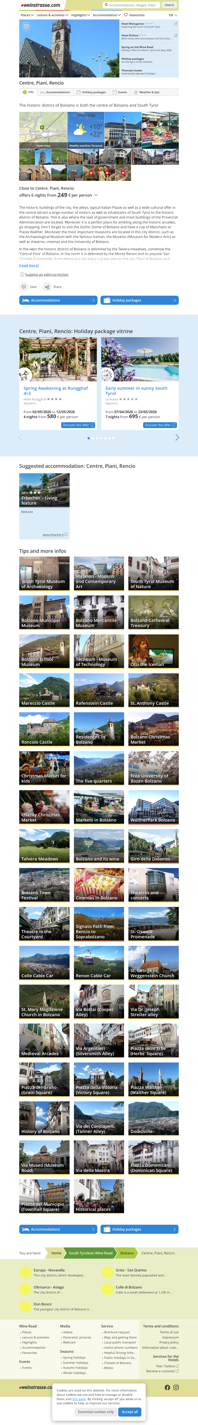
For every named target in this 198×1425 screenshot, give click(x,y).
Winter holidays (74, 1373)
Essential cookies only (96, 1411)
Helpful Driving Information (121, 1353)
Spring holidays (74, 1357)
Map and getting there (120, 1337)
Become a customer (162, 1371)
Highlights (78, 15)
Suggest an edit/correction (44, 274)
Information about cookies (160, 1347)
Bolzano (27, 512)
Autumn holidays (75, 1368)
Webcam (69, 1342)
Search (169, 5)
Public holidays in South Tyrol (121, 1358)
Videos (68, 1332)
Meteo (108, 1368)
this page (79, 1399)
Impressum (170, 1337)
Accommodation (105, 15)
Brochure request (117, 1332)
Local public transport (120, 1342)
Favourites (134, 15)
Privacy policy (169, 1342)
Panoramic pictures (77, 1337)
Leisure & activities (51, 15)
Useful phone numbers (121, 1347)
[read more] (29, 265)
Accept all (130, 1411)
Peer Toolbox (167, 1366)
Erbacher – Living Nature (44, 506)
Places (25, 15)
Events (27, 1368)
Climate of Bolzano (117, 1363)
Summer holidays (75, 1363)
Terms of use (169, 1332)
